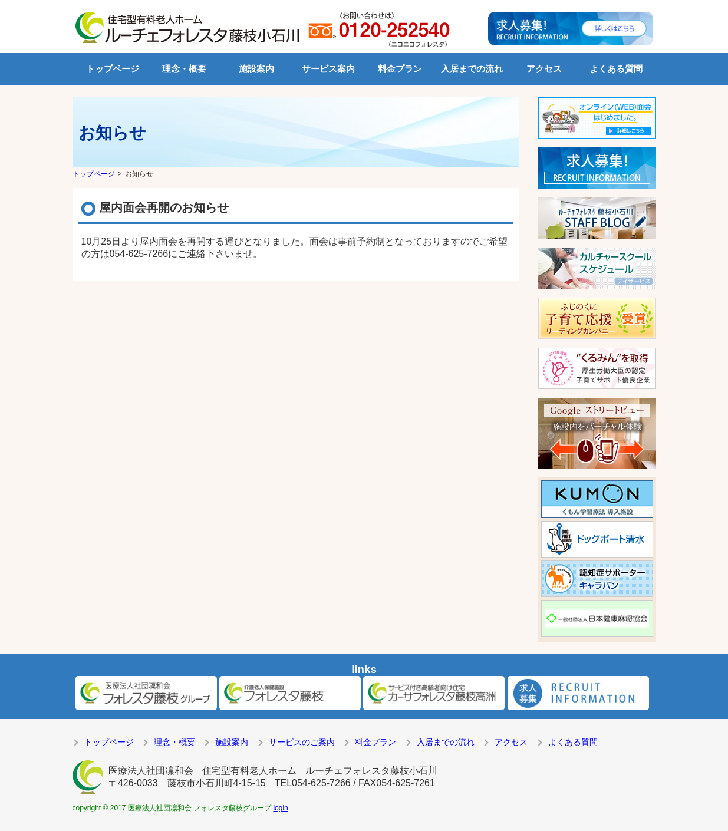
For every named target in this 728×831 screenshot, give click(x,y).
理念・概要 (184, 69)
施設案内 (256, 69)
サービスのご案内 (302, 742)
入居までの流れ (472, 69)
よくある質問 (616, 69)
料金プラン (400, 69)
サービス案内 (328, 69)
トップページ (112, 69)
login (280, 808)
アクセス (544, 69)
